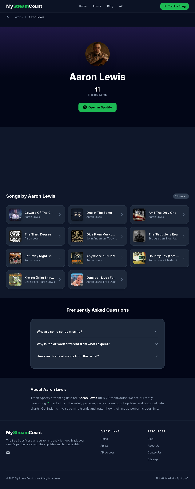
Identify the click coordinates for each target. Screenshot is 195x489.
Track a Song (174, 6)
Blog (110, 6)
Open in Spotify (97, 107)
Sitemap (153, 459)
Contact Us (154, 452)
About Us (153, 445)
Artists (97, 6)
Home (83, 6)
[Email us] (8, 453)
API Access (107, 452)
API (121, 6)
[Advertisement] (97, 164)
